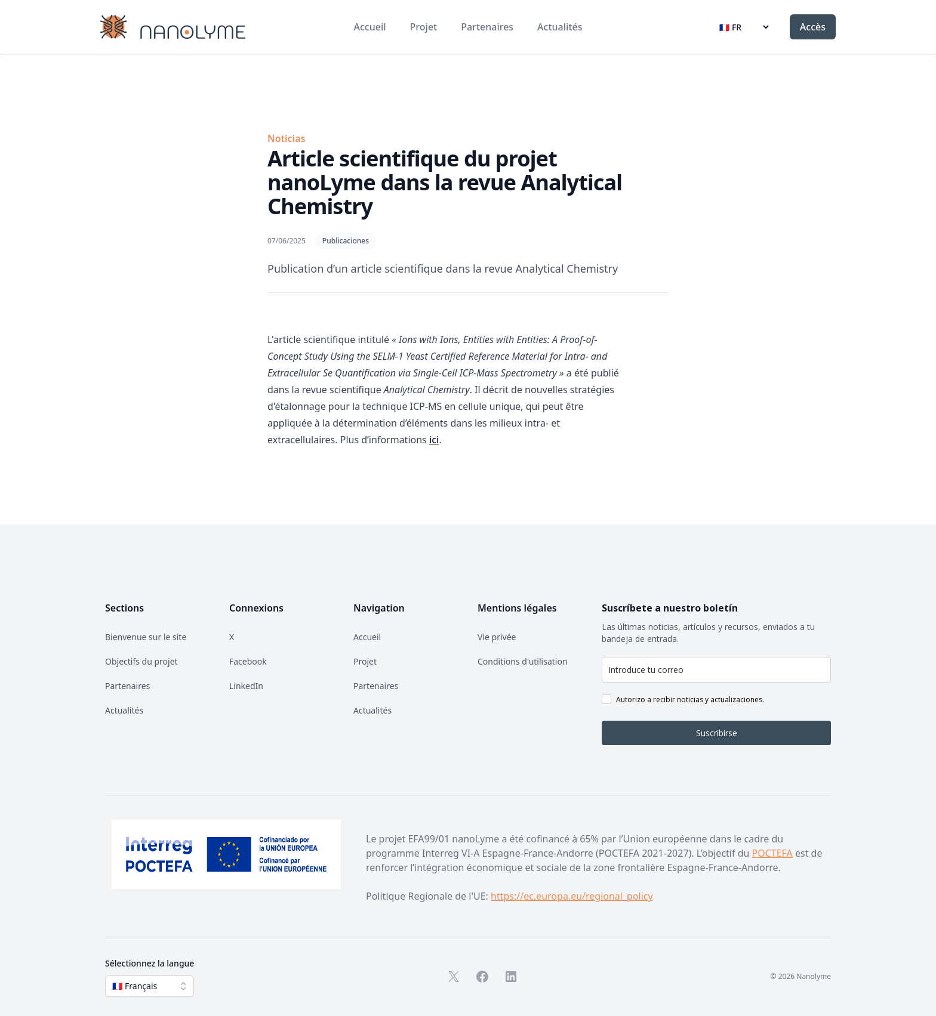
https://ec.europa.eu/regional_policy (572, 896)
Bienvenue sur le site (145, 637)
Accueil (370, 26)
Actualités (559, 26)
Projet (424, 26)
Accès (813, 26)
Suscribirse (716, 733)
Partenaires (487, 26)
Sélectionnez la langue (149, 963)
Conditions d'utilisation (523, 661)
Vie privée (497, 637)
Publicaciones (345, 241)
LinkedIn (246, 685)
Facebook (248, 661)
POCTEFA (772, 853)
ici (434, 439)
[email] (716, 670)
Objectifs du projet (141, 661)
